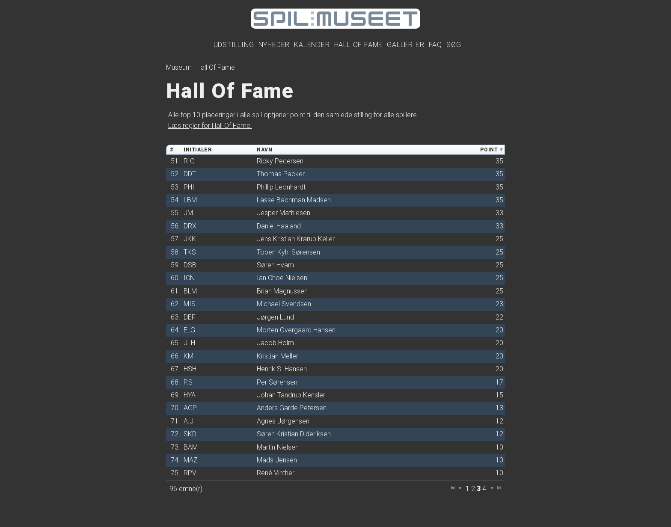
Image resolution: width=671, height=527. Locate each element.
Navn (264, 150)
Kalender (312, 45)
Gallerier (405, 45)
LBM (190, 200)
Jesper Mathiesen (283, 213)
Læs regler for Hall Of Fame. (210, 125)
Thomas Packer (281, 174)
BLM (190, 291)
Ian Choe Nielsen (282, 278)
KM (188, 356)
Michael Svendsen (284, 304)
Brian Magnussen (282, 291)
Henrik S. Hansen (282, 369)
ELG (189, 330)
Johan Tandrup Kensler (291, 395)
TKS (190, 252)
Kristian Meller (277, 356)
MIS (190, 304)
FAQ (435, 45)
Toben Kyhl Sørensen (288, 252)
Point (489, 150)
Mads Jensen (277, 460)
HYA (190, 395)
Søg (453, 45)
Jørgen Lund (275, 317)
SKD (190, 434)
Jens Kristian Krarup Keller (296, 239)
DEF (190, 317)
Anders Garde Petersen (292, 408)
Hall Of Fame (358, 45)
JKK (190, 239)
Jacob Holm (275, 343)
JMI (189, 213)
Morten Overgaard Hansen (296, 330)
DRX (190, 226)
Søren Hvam (275, 265)
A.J (188, 421)
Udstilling (234, 45)
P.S (188, 382)
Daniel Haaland (279, 226)
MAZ (191, 460)
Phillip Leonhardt (281, 187)
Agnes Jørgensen (283, 421)
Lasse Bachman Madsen (294, 200)
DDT (190, 174)
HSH (190, 369)
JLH (189, 343)
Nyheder (274, 45)
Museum (179, 67)
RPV (190, 473)
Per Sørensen (277, 382)
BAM (191, 447)
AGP (190, 408)
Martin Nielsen (278, 447)
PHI (189, 187)
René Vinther (275, 473)
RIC (189, 161)
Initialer (198, 150)
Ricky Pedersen (280, 161)
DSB (190, 265)
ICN (189, 278)
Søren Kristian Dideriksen (294, 434)
